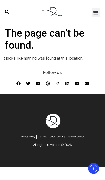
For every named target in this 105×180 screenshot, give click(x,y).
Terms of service (76, 136)
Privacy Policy (28, 136)
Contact (42, 136)
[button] (96, 12)
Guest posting (57, 136)
